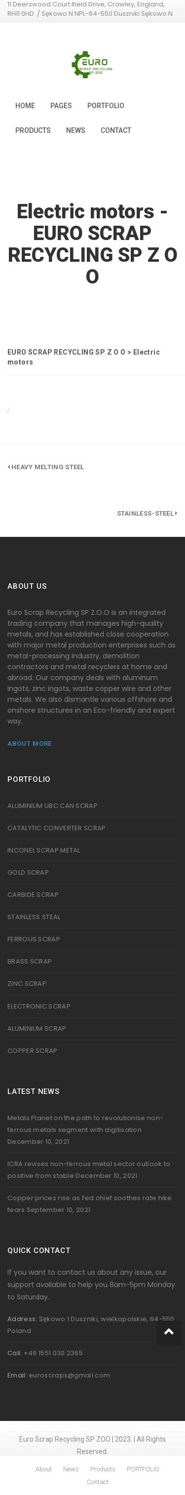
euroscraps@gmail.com (69, 1375)
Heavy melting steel (47, 467)
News (75, 130)
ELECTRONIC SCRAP (39, 1006)
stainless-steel (145, 513)
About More (29, 743)
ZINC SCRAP (26, 983)
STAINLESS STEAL (34, 917)
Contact (116, 130)
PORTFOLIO (105, 106)
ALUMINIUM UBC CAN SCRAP (52, 805)
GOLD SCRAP (28, 872)
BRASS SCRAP (29, 961)
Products (33, 130)
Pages (61, 106)
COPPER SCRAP (32, 1050)
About (44, 1469)
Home (25, 106)
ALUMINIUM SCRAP (37, 1028)
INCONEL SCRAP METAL (43, 850)
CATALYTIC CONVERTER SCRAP (56, 828)
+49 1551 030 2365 (53, 1353)
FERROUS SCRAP (33, 939)
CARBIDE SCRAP (33, 894)
